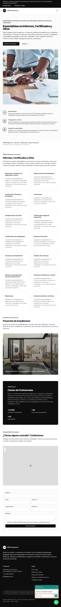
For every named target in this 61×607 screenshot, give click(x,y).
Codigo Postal (9, 506)
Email (7, 499)
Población (34, 506)
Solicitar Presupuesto (11, 43)
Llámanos (25, 43)
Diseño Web (6, 601)
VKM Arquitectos (10, 10)
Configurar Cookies (36, 580)
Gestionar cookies (20, 5)
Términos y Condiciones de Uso (41, 522)
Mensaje (8, 513)
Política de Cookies (36, 572)
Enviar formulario (30, 526)
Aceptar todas (7, 5)
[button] (30, 466)
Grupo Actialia (14, 601)
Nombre (8, 492)
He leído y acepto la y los (28, 522)
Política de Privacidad (24, 522)
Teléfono (34, 499)
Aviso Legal (34, 569)
